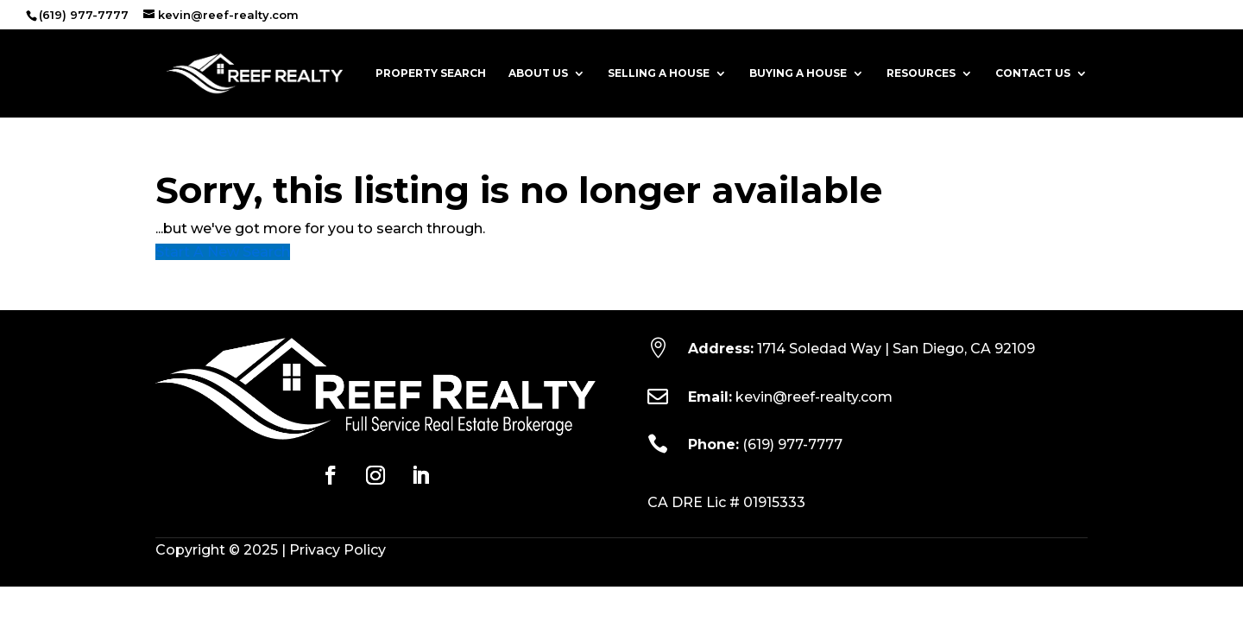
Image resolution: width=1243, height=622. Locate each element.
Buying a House (798, 73)
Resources (921, 73)
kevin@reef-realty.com (814, 397)
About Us (538, 73)
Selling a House (659, 73)
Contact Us (1032, 73)
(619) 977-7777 (792, 444)
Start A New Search (222, 252)
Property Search (430, 73)
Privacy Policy (337, 550)
